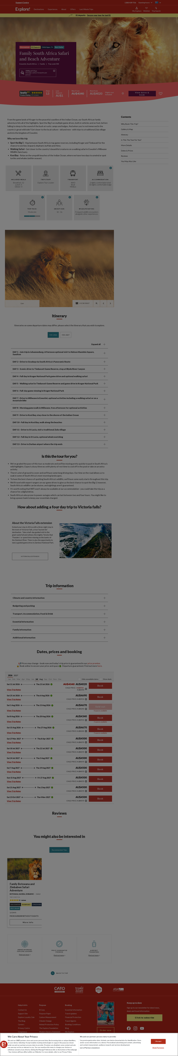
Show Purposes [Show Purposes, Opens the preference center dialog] (158, 1048)
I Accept (158, 1041)
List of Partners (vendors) (89, 1048)
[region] (89, 1044)
